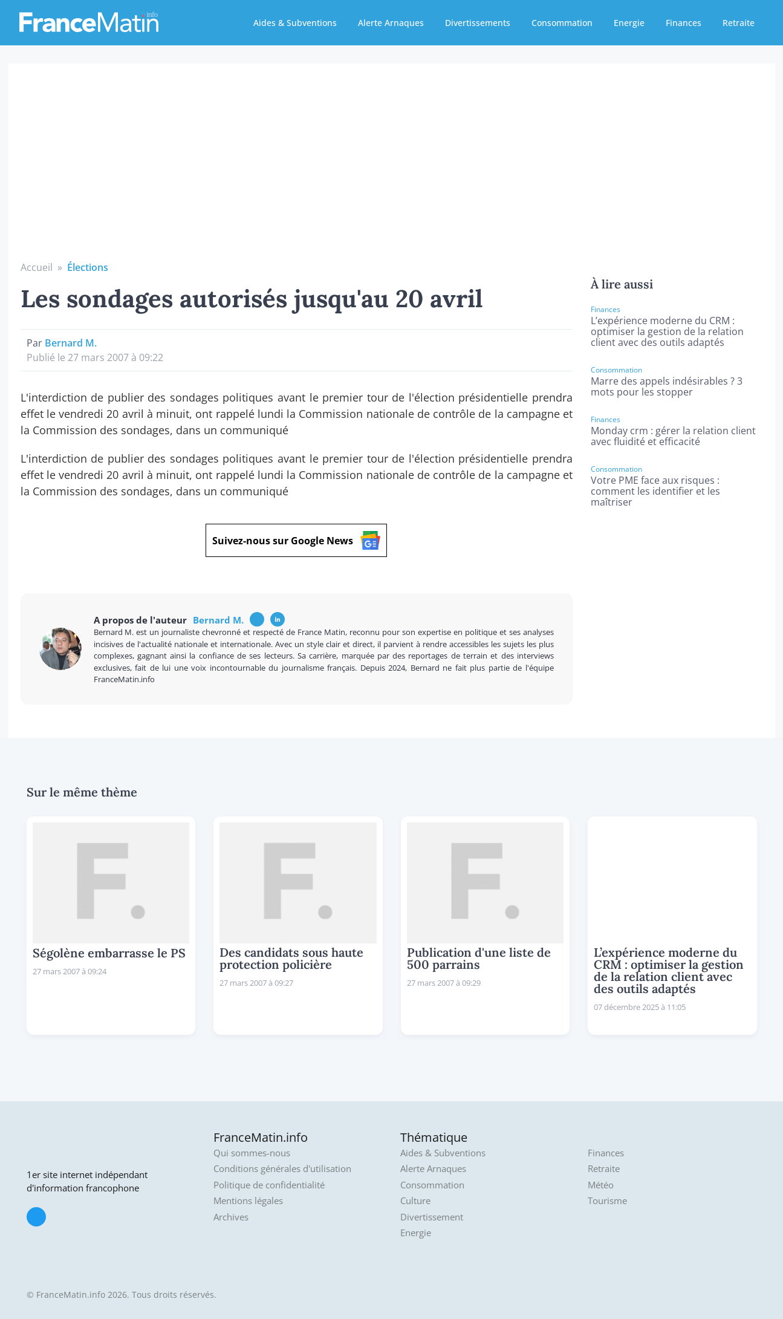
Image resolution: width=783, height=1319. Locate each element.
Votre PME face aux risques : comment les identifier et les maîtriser (655, 491)
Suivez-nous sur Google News (296, 540)
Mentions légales (248, 1201)
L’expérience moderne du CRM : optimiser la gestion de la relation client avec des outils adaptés (667, 331)
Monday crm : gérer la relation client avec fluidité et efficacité (673, 436)
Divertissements (477, 22)
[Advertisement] (392, 169)
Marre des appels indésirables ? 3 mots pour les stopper (666, 386)
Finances (683, 22)
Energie (629, 22)
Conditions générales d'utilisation (282, 1168)
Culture (415, 1201)
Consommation (562, 22)
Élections (87, 267)
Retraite (739, 22)
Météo (601, 1185)
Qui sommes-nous (251, 1153)
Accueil (37, 267)
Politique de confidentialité (269, 1185)
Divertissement (431, 1217)
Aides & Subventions (295, 22)
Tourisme (607, 1201)
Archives (231, 1217)
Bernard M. (71, 343)
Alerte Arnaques (391, 22)
